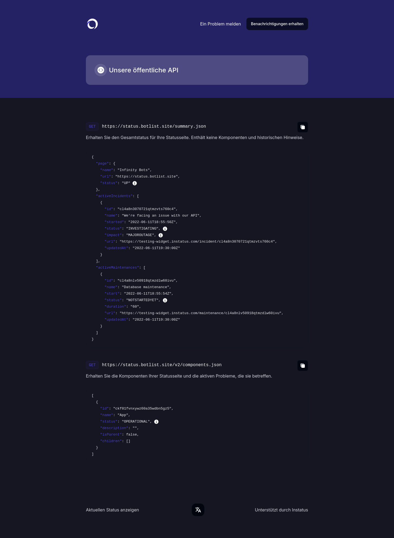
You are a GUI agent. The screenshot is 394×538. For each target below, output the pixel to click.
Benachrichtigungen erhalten (277, 23)
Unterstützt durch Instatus (281, 510)
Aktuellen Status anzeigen (112, 510)
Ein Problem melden (220, 24)
